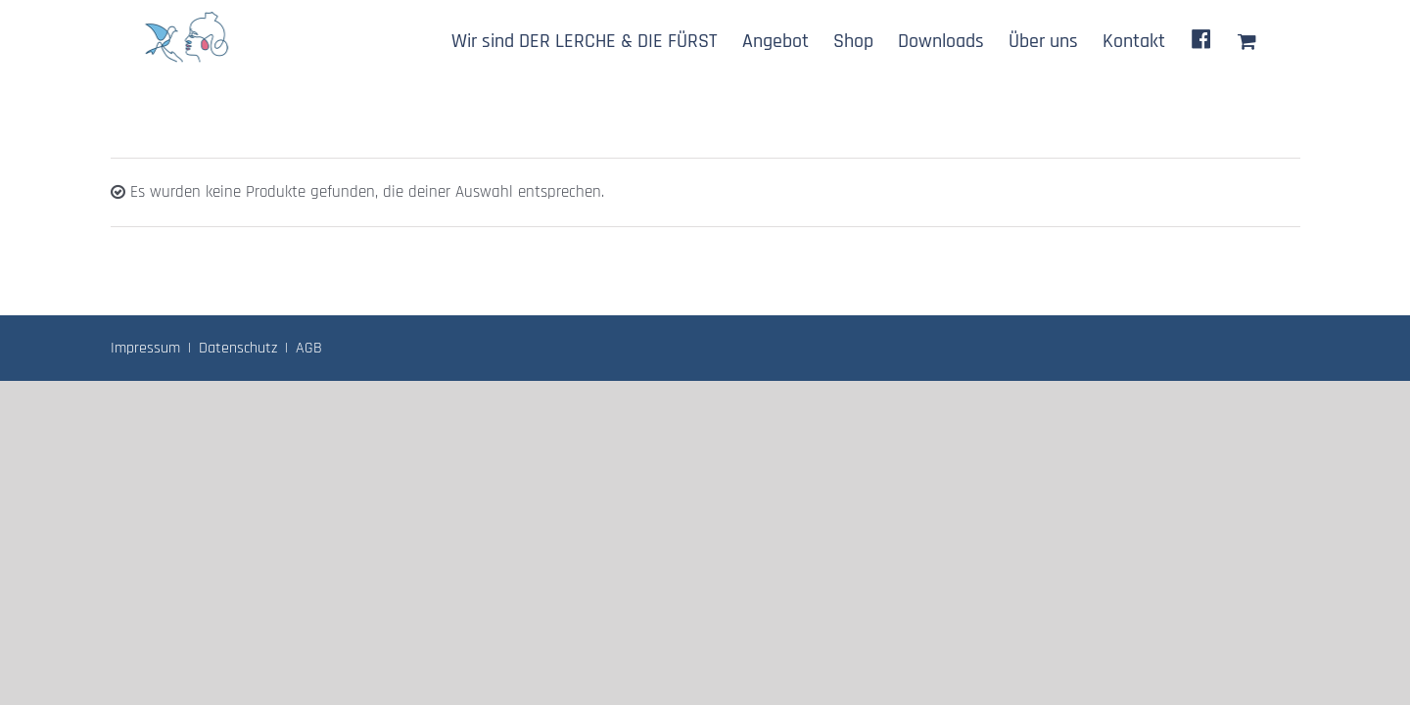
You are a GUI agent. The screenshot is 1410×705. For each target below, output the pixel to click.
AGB (309, 348)
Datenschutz (238, 348)
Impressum (145, 348)
